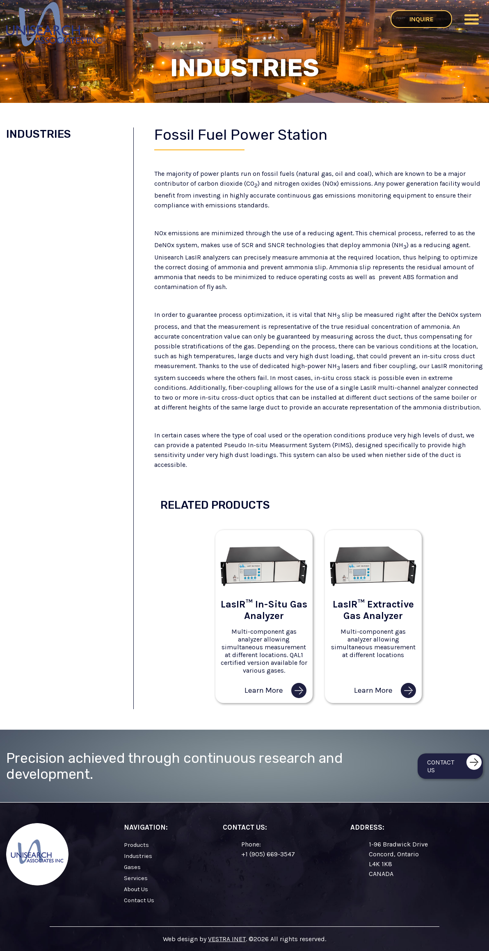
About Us (136, 889)
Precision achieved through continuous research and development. (174, 766)
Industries (38, 134)
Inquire (421, 19)
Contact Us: (245, 827)
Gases (132, 867)
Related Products (215, 505)
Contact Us (139, 900)
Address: (367, 827)
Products (136, 845)
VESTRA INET (227, 939)
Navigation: (146, 827)
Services (136, 878)
